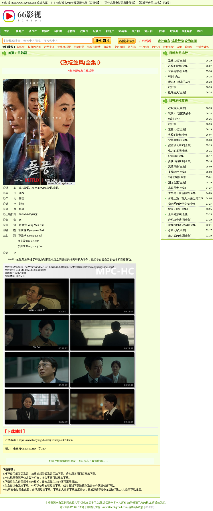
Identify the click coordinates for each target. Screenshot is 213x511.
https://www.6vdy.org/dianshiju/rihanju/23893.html (46, 440)
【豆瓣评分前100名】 (150, 2)
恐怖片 (71, 31)
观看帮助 (177, 41)
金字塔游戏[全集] (178, 214)
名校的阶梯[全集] (178, 65)
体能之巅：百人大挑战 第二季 (185, 198)
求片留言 (164, 41)
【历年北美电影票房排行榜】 (119, 2)
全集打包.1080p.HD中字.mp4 (30, 448)
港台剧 (148, 31)
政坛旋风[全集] (177, 92)
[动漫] (166, 2)
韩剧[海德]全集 (177, 177)
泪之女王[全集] (177, 182)
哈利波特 (168, 46)
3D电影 (122, 31)
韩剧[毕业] (174, 76)
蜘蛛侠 (21, 46)
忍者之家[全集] (177, 230)
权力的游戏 (34, 46)
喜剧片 (20, 31)
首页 (7, 31)
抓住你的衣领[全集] (179, 161)
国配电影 (187, 31)
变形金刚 (119, 46)
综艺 (200, 31)
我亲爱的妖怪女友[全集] (182, 203)
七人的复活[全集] (178, 150)
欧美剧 (174, 31)
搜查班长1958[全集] (179, 145)
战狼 (179, 46)
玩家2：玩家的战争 (179, 81)
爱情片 (45, 31)
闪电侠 (156, 46)
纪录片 (97, 31)
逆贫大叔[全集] (177, 60)
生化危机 (144, 46)
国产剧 (136, 31)
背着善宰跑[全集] (178, 71)
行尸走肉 (49, 46)
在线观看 (145, 41)
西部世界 (79, 46)
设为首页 (191, 41)
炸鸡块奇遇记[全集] (179, 219)
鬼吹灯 (107, 46)
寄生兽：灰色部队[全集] (182, 193)
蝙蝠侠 (189, 46)
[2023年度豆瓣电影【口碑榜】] (83, 2)
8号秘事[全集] (176, 156)
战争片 (84, 31)
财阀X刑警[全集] (178, 209)
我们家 (172, 87)
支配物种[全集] (177, 171)
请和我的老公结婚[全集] (182, 225)
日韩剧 (161, 31)
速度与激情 (94, 46)
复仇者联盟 (64, 46)
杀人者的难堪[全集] (179, 235)
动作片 (33, 31)
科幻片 (58, 31)
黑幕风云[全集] (177, 166)
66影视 (60, 2)
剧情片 (110, 31)
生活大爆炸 (202, 46)
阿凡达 (132, 46)
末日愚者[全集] (177, 187)
